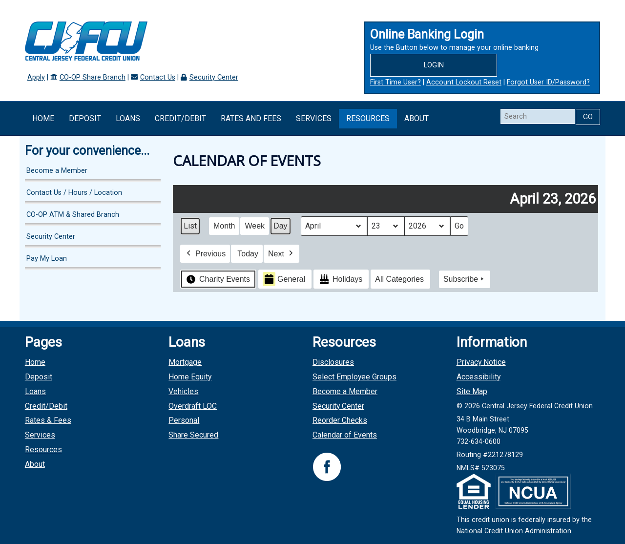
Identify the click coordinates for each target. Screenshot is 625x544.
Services (314, 118)
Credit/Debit (180, 118)
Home (43, 118)
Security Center (213, 77)
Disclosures (333, 362)
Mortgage (185, 362)
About (416, 118)
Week (255, 225)
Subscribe (464, 279)
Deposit (85, 118)
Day (280, 225)
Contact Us (157, 77)
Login (434, 65)
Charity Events (217, 278)
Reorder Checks (339, 420)
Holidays (340, 279)
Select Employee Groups (354, 376)
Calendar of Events (344, 434)
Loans (128, 118)
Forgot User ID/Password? (548, 82)
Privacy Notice (481, 362)
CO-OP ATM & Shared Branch (72, 214)
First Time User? (395, 82)
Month (224, 225)
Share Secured (193, 434)
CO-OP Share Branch (92, 77)
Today (248, 253)
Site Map (472, 391)
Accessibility (478, 376)
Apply (36, 77)
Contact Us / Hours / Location (74, 192)
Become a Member (56, 171)
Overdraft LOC (192, 406)
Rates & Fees (48, 420)
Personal (183, 420)
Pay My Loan (46, 258)
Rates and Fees (251, 118)
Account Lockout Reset (463, 82)
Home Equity (189, 376)
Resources (368, 118)
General (284, 279)
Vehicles (183, 391)
